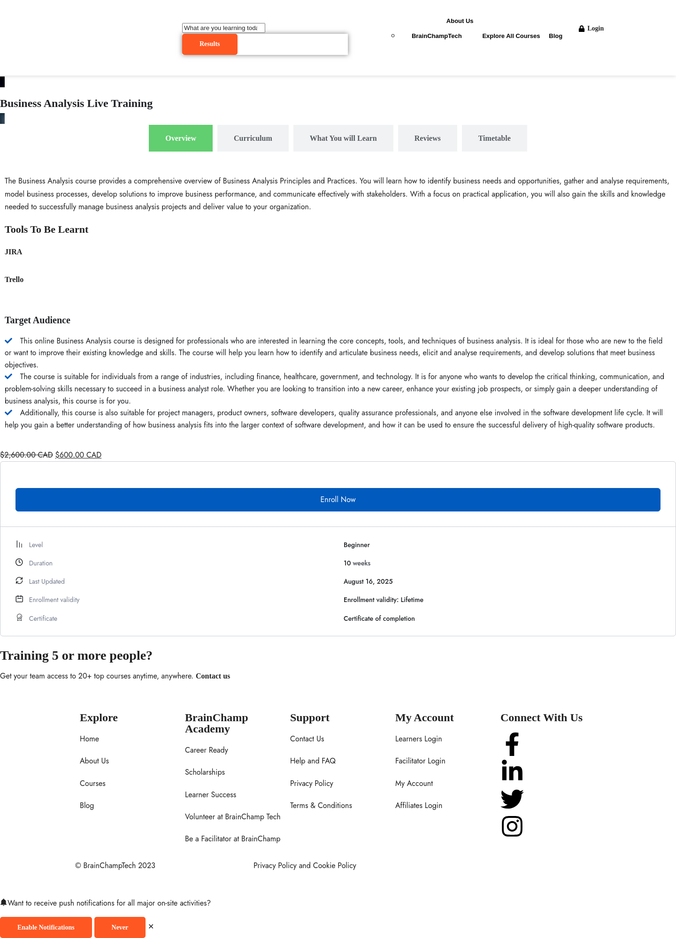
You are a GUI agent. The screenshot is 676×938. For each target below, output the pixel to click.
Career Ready (206, 750)
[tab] (181, 138)
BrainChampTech (437, 35)
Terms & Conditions (321, 805)
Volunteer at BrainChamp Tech (233, 816)
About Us (460, 20)
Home (89, 738)
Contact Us (307, 738)
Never (120, 927)
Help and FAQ (313, 760)
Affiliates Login (418, 805)
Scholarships (205, 772)
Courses (93, 783)
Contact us (213, 676)
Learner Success (210, 794)
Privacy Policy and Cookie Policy (305, 865)
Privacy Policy (311, 783)
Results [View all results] (210, 43)
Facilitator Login (420, 760)
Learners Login (418, 738)
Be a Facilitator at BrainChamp (232, 838)
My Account (414, 783)
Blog (555, 35)
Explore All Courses (511, 35)
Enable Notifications (46, 927)
